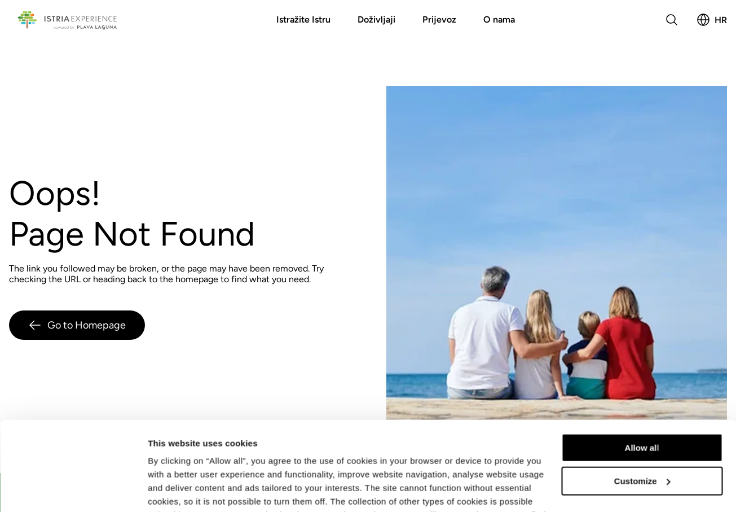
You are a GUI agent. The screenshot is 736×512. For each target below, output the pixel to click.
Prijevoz (439, 19)
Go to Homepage (77, 325)
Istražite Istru (303, 19)
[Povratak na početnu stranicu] (67, 20)
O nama (499, 19)
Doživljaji (376, 19)
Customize (642, 397)
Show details (174, 490)
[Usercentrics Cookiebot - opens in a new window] (73, 490)
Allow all (642, 364)
